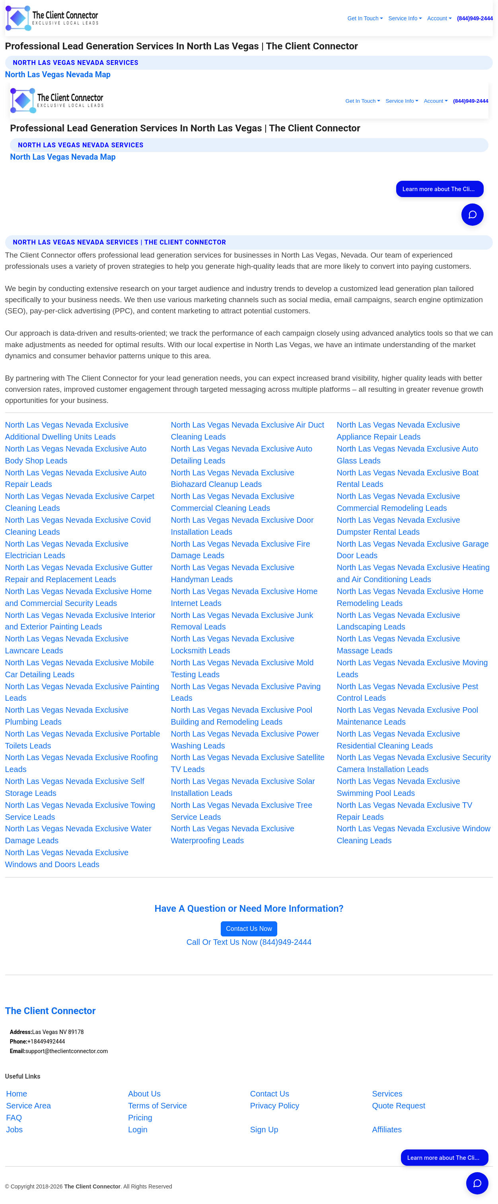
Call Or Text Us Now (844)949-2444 (249, 942)
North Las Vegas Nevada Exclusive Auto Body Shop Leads (76, 454)
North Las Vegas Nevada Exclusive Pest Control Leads (407, 692)
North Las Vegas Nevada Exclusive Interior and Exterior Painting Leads (80, 621)
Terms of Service (157, 1105)
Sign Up (264, 1129)
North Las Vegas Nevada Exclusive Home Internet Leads (244, 597)
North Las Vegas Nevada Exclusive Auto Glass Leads (407, 454)
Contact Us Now (249, 928)
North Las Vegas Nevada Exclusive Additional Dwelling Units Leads (66, 430)
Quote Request (399, 1105)
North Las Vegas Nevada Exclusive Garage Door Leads (412, 549)
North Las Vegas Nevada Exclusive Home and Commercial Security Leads (78, 597)
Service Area (28, 1105)
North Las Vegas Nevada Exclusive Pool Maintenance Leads (407, 716)
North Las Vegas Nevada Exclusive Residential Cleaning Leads (398, 739)
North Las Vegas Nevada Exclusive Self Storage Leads (74, 787)
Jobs (14, 1129)
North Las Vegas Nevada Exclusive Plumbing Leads (66, 716)
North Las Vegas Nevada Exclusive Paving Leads (246, 692)
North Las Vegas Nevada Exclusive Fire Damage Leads (240, 549)
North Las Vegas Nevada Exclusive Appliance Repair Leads (398, 430)
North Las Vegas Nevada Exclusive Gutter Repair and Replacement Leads (79, 573)
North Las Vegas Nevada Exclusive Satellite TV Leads (248, 763)
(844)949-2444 (475, 19)
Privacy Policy (275, 1105)
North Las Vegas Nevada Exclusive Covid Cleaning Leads (78, 526)
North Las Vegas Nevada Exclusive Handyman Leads (232, 573)
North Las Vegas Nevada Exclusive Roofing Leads (81, 763)
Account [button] (437, 19)
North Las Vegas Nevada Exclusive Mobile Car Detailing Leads (79, 668)
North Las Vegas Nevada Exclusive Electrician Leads (66, 549)
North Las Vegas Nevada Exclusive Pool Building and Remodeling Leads (242, 716)
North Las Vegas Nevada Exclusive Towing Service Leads (80, 811)
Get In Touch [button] (363, 19)
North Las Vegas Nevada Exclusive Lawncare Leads (66, 644)
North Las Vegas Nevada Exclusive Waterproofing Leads (232, 834)
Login (138, 1129)
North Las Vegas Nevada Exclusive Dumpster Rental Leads (398, 526)
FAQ (14, 1117)
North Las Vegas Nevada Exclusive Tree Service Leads (242, 811)
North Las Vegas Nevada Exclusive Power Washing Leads (245, 739)
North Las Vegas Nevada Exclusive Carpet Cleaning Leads (80, 502)
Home (16, 1093)
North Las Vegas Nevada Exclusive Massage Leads (398, 644)
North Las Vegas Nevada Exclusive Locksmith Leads (232, 644)
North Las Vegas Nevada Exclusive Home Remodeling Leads (410, 597)
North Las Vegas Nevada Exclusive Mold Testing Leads (242, 668)
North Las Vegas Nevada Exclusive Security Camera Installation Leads (414, 763)
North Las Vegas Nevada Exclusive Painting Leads (82, 692)
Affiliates (387, 1129)
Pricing (140, 1117)
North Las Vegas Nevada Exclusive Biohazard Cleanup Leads (232, 478)
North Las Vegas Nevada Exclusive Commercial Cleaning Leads (232, 502)
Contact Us (269, 1093)
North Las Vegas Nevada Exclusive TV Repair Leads (404, 811)
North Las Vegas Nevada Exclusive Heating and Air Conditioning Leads (413, 573)
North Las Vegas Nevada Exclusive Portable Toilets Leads (82, 739)
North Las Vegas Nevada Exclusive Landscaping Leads (398, 621)
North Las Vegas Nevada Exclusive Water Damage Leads (78, 834)
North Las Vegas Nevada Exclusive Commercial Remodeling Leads (398, 502)
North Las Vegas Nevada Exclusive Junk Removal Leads (242, 621)
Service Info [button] (403, 19)
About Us (144, 1093)
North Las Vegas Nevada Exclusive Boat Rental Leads (408, 478)
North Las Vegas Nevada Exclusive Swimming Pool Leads (398, 787)
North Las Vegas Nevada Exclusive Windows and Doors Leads (66, 858)
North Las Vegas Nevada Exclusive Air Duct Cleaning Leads (248, 430)
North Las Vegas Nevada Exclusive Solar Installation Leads (243, 787)
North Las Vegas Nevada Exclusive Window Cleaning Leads (413, 834)
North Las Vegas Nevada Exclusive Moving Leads (412, 668)
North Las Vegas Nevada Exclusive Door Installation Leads (242, 526)
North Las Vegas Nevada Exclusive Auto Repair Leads (76, 478)
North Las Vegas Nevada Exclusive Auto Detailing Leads (242, 454)
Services (387, 1093)
